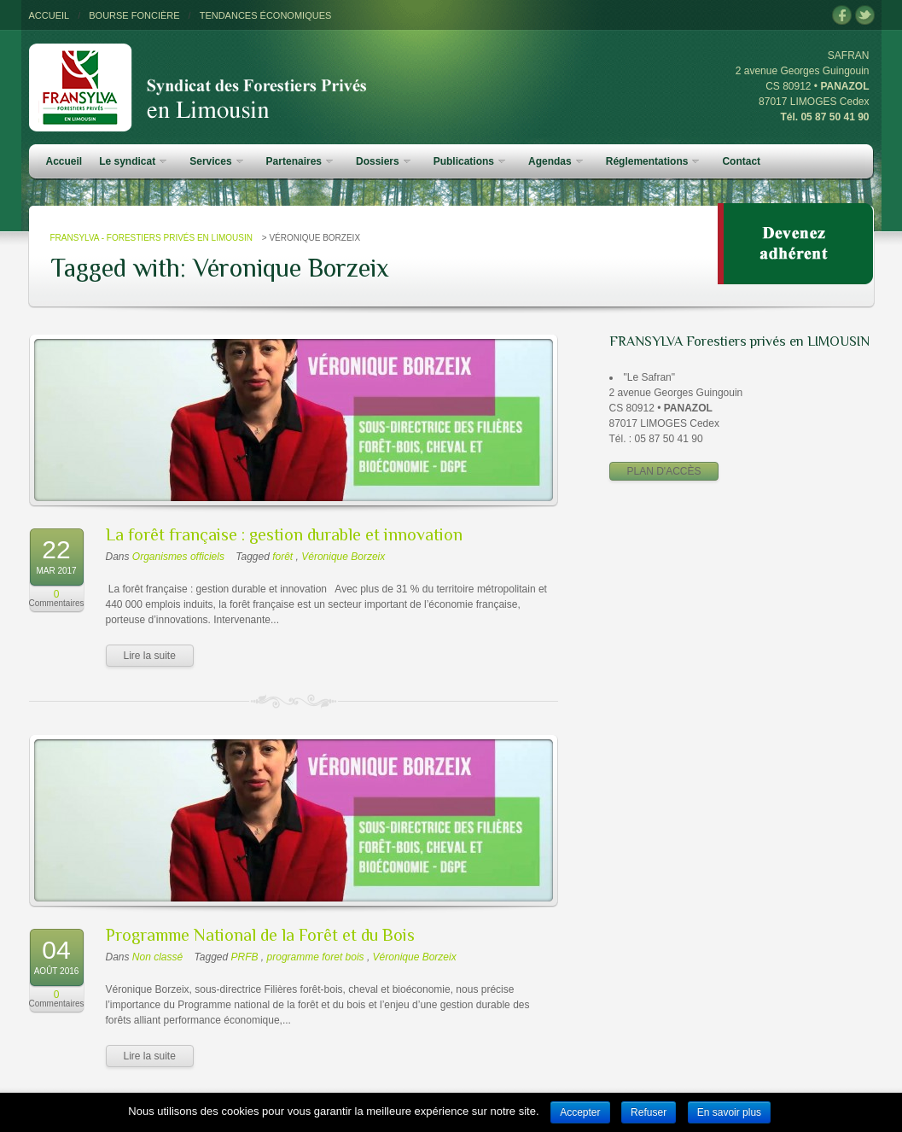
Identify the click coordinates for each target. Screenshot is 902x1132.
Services (215, 161)
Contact (741, 161)
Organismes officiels (178, 557)
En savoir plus (729, 1112)
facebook (842, 15)
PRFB (245, 957)
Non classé (157, 957)
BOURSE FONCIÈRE (134, 15)
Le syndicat (132, 161)
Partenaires (299, 161)
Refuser (648, 1112)
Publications (469, 161)
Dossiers (383, 161)
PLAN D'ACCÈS (664, 471)
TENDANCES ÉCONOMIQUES (266, 15)
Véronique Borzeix (343, 557)
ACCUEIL (49, 15)
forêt (282, 557)
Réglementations (653, 161)
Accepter (580, 1112)
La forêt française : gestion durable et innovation (284, 534)
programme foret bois (315, 957)
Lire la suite (150, 656)
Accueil (64, 161)
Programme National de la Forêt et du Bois (260, 934)
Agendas (555, 161)
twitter (865, 15)
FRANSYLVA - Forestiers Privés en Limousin (151, 237)
